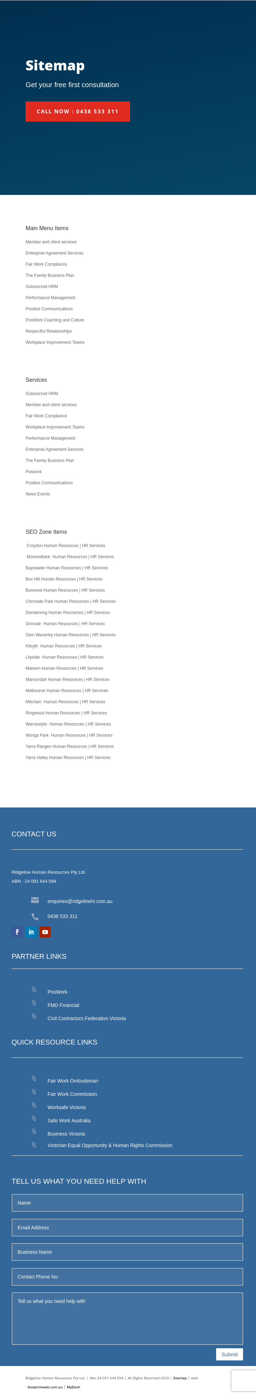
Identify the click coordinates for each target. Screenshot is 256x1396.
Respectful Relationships (49, 331)
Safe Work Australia (69, 1120)
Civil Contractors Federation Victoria (87, 1018)
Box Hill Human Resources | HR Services (64, 579)
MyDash (73, 1386)
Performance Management (50, 297)
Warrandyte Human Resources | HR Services (68, 724)
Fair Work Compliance (46, 264)
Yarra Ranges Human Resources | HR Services (70, 746)
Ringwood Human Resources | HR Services (66, 713)
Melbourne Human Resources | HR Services (67, 690)
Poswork (34, 471)
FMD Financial (63, 1005)
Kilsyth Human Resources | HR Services (64, 646)
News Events (38, 494)
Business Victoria (66, 1134)
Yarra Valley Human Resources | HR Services (68, 757)
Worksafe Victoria (67, 1107)
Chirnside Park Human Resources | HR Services (71, 601)
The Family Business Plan (50, 275)
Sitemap (180, 1377)
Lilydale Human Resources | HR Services (65, 657)
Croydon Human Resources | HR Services (65, 545)
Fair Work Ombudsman (73, 1081)
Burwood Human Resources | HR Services (65, 590)
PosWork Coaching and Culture (55, 320)
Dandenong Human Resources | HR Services (68, 612)
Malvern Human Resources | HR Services (64, 668)
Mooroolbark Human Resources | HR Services (70, 556)
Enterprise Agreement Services (54, 253)
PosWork (57, 992)
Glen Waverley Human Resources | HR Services (70, 634)
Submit (229, 1354)
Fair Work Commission (72, 1094)
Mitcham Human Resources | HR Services (65, 701)
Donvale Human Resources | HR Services (65, 623)
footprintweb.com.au (46, 1386)
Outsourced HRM (42, 286)
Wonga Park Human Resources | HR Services (69, 735)
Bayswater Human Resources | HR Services (67, 568)
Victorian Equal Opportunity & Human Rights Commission (110, 1145)
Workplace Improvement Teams (55, 342)
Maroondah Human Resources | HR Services (67, 679)
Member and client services (51, 242)
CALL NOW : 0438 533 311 (78, 111)
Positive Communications (49, 308)
